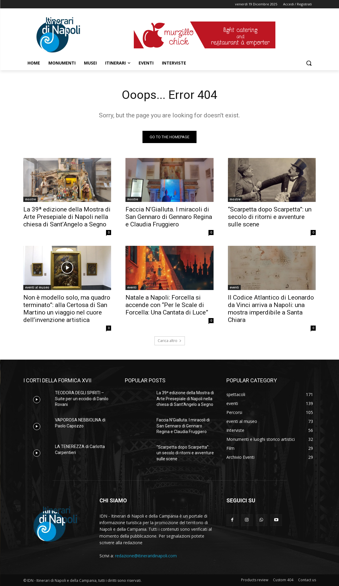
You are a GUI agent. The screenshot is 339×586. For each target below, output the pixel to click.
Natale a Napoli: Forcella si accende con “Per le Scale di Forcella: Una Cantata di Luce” (166, 305)
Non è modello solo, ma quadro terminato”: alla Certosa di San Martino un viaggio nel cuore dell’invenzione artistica (66, 308)
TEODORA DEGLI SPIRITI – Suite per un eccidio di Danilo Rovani (81, 399)
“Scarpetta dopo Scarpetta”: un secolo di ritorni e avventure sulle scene (270, 217)
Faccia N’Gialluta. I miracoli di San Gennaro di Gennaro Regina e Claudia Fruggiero (168, 217)
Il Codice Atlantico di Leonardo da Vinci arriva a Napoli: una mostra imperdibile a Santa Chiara (271, 308)
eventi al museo (37, 287)
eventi (131, 287)
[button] (309, 63)
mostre (30, 199)
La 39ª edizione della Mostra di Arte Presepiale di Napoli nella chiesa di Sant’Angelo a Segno (67, 217)
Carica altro (170, 340)
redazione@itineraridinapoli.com (146, 556)
